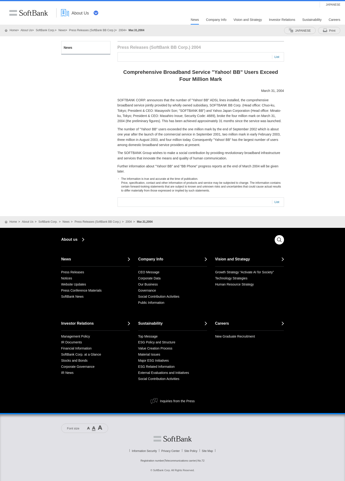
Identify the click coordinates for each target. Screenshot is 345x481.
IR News (67, 373)
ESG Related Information (156, 366)
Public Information (151, 302)
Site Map (207, 451)
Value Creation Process (155, 348)
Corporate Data (149, 278)
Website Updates (73, 284)
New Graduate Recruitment (235, 336)
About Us (26, 30)
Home (13, 30)
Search (279, 239)
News (61, 30)
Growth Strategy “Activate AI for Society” (244, 272)
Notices (66, 278)
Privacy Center (170, 451)
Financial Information (76, 348)
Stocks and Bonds (74, 360)
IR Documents (71, 342)
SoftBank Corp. (45, 30)
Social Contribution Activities (158, 296)
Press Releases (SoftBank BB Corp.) (92, 30)
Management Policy (75, 336)
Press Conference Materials (81, 290)
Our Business (148, 284)
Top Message (148, 336)
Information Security (144, 451)
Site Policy (190, 451)
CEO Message (148, 272)
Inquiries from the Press (177, 401)
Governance (147, 290)
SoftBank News (72, 296)
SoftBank (28, 13)
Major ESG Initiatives (153, 360)
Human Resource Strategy (234, 284)
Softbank (172, 439)
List (276, 57)
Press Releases (72, 272)
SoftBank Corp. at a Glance (81, 354)
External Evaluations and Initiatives (163, 373)
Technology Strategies (231, 278)
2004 (122, 30)
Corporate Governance (78, 366)
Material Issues (149, 354)
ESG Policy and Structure (156, 342)
